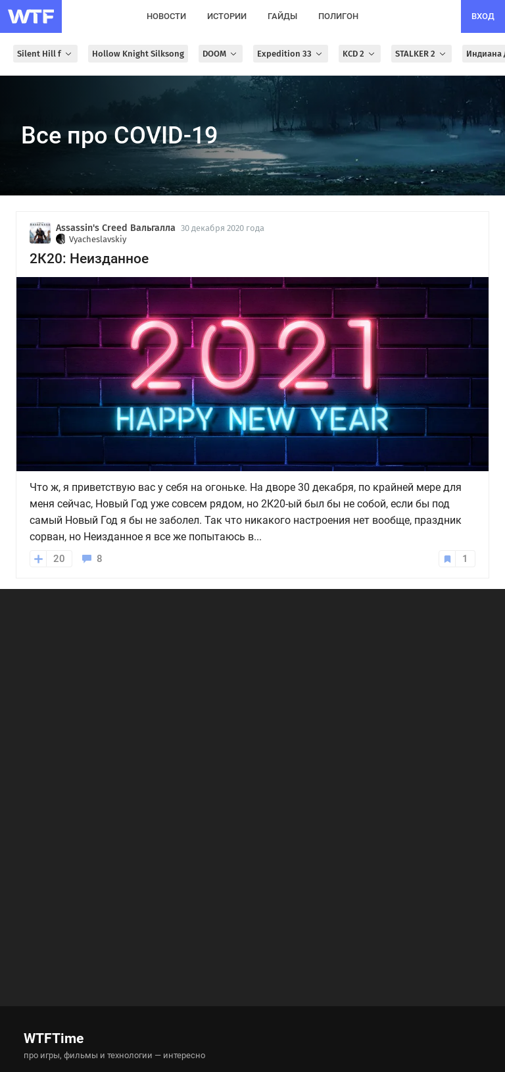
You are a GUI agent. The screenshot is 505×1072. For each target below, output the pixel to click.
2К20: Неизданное (89, 259)
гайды (282, 16)
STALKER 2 (421, 54)
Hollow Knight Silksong (138, 54)
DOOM (221, 54)
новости (166, 16)
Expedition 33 (290, 54)
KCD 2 (360, 54)
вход (482, 16)
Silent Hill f (45, 54)
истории (227, 16)
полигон (338, 16)
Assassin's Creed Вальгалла (116, 228)
